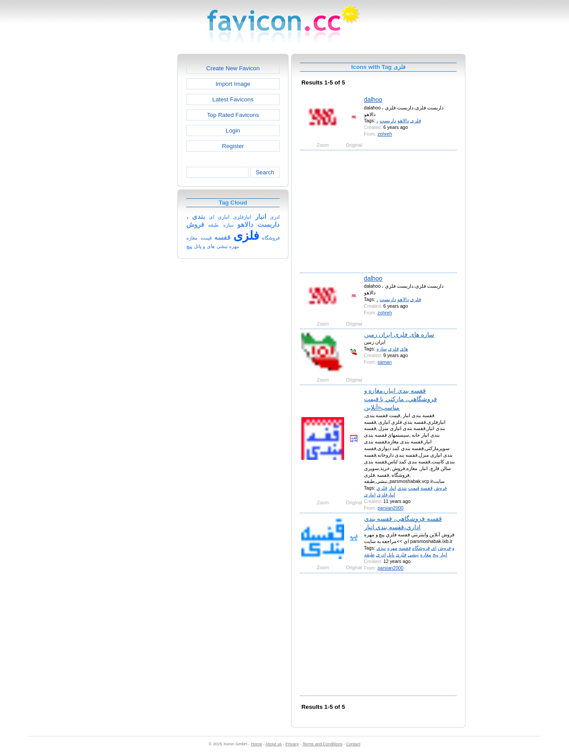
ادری (381, 554)
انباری (370, 494)
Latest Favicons (233, 99)
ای (434, 548)
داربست (388, 120)
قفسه (427, 488)
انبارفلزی (386, 494)
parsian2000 (390, 508)
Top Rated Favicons (233, 115)
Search (265, 172)
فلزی (415, 120)
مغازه (425, 554)
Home (256, 744)
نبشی (413, 554)
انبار (392, 488)
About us (273, 744)
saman (384, 362)
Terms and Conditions (322, 744)
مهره (392, 548)
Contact (353, 744)
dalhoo (373, 99)
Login (233, 130)
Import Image (233, 83)
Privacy (292, 744)
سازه (382, 348)
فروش (440, 488)
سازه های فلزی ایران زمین (399, 334)
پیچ (435, 554)
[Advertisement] (139, 187)
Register (233, 146)
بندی (402, 488)
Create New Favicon (233, 68)
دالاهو (403, 120)
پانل (390, 554)
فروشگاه (421, 548)
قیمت (413, 488)
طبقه (369, 554)
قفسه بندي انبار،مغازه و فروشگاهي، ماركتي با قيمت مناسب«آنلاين (400, 399)
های (404, 348)
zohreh (384, 134)
